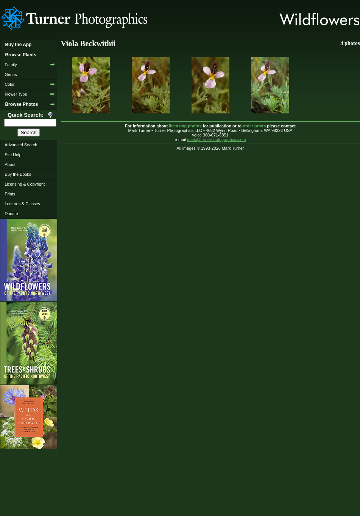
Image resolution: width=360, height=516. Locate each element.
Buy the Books (18, 174)
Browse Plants (20, 54)
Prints (10, 194)
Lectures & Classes (22, 203)
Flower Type (16, 94)
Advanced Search (21, 145)
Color (9, 84)
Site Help (13, 154)
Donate (11, 213)
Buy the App (18, 44)
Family (11, 64)
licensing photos (185, 126)
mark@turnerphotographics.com (216, 139)
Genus (11, 74)
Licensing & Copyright (25, 184)
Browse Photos (21, 104)
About (10, 164)
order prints (254, 126)
